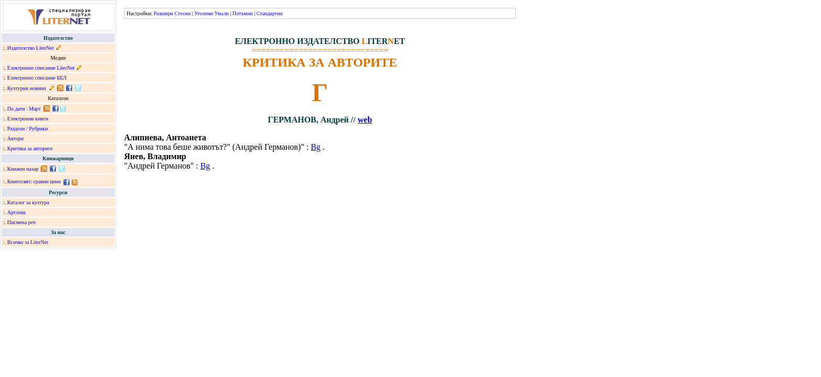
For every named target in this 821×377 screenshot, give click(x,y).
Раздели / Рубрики (27, 128)
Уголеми (203, 13)
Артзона (16, 212)
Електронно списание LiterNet (41, 68)
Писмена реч (21, 222)
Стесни (182, 13)
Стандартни (270, 13)
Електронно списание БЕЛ (36, 78)
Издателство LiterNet (30, 48)
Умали (222, 13)
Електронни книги (27, 118)
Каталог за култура (28, 202)
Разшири (163, 13)
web (365, 119)
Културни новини (26, 88)
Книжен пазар (23, 169)
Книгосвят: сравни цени (34, 181)
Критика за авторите (30, 148)
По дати (16, 109)
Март (35, 109)
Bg (315, 146)
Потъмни (242, 13)
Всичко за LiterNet (27, 242)
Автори (15, 138)
